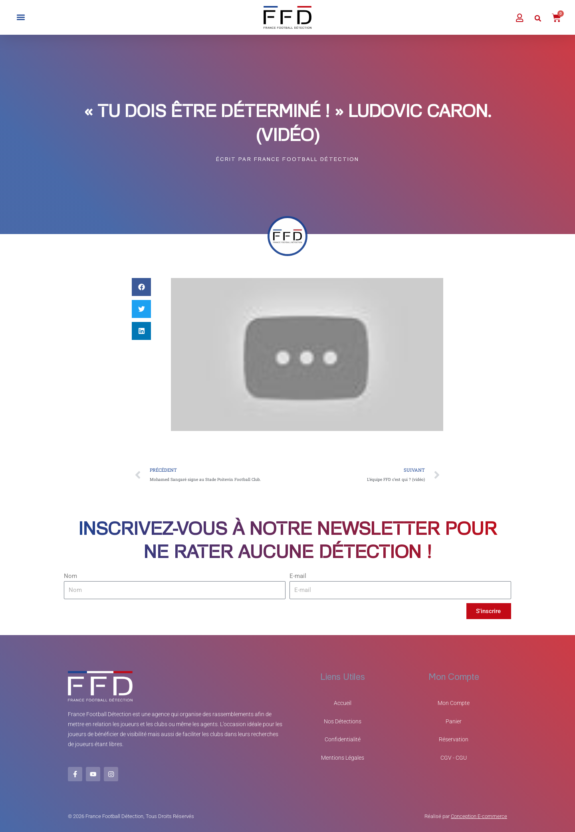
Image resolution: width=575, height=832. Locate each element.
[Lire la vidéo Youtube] (307, 354)
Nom (70, 577)
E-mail (297, 577)
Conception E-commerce (479, 816)
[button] (20, 17)
